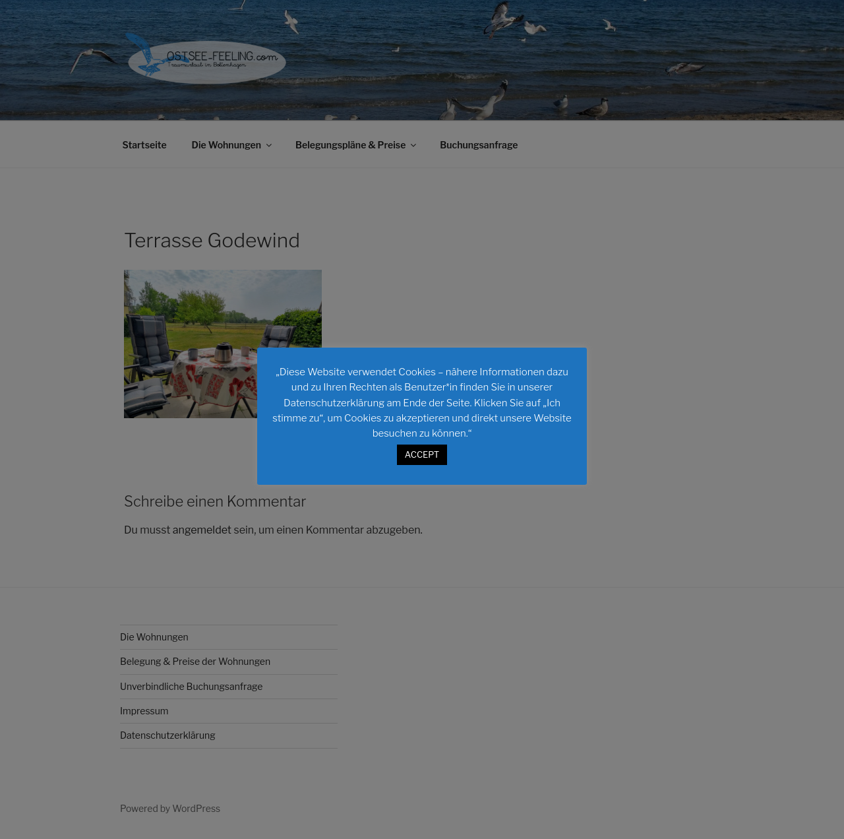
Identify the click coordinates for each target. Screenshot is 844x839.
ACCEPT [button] (422, 454)
